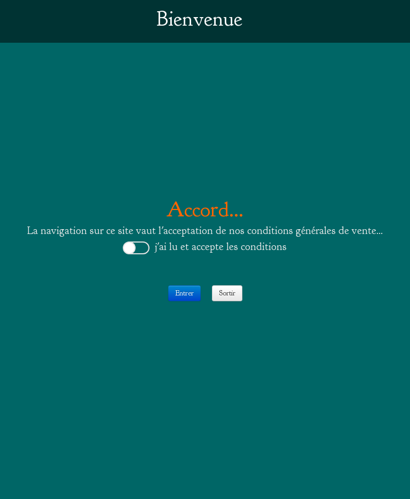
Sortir (227, 293)
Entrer (184, 293)
